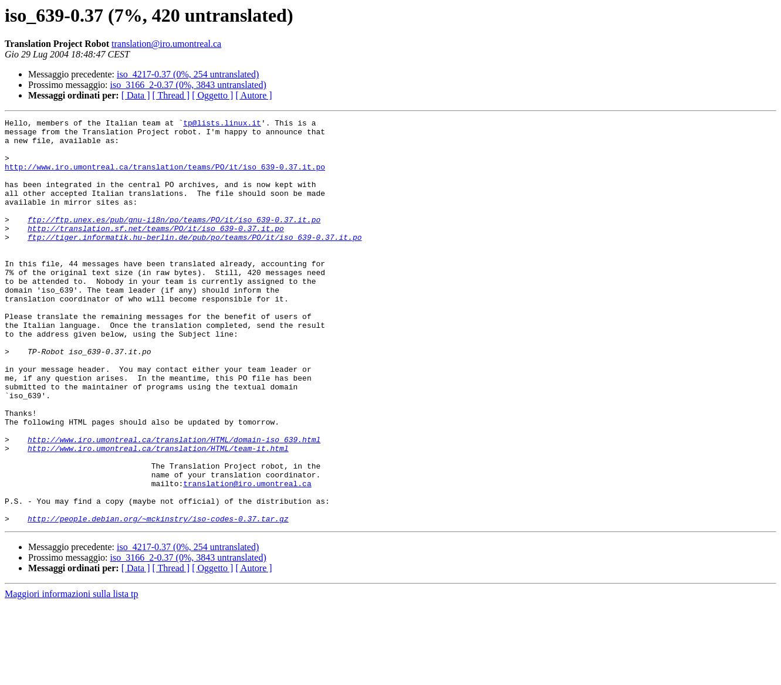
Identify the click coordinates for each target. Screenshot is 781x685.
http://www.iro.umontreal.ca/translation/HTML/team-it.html (158, 515)
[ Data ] (135, 95)
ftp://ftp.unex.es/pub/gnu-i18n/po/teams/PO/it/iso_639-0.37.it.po (174, 240)
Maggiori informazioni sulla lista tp (71, 675)
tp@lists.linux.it (222, 124)
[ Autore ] (253, 95)
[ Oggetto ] (212, 95)
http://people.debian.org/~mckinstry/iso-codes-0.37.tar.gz (158, 599)
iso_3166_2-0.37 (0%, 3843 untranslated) (188, 85)
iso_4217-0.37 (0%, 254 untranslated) (188, 74)
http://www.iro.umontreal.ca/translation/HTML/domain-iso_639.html (174, 504)
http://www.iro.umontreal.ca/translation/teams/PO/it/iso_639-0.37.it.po (165, 177)
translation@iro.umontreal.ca (166, 44)
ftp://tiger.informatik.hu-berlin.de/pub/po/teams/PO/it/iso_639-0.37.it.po (194, 261)
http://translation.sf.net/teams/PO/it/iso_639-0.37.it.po (156, 251)
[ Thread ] (171, 95)
